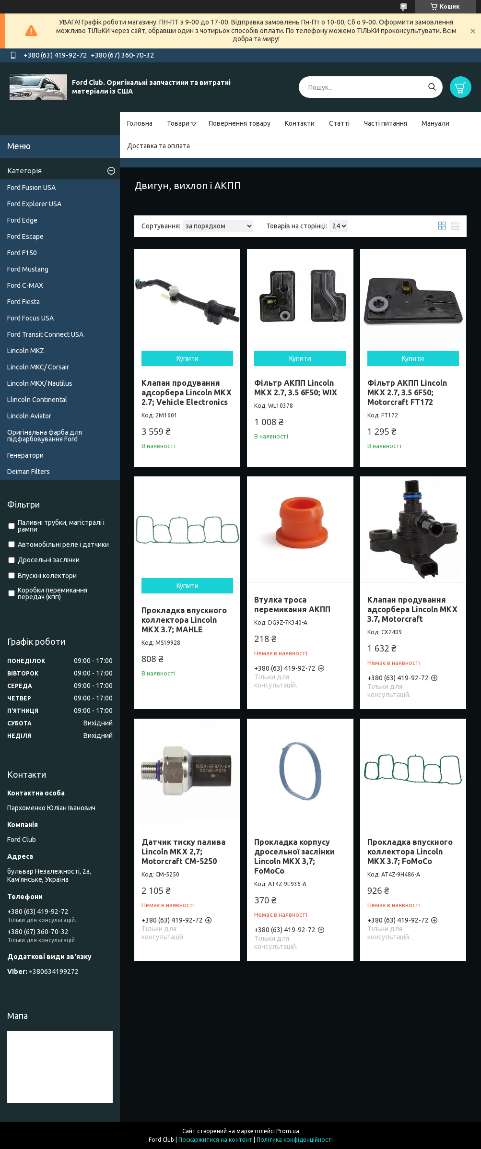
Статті (339, 123)
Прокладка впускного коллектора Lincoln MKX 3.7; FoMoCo (410, 851)
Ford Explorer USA (34, 204)
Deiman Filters (28, 471)
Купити (187, 358)
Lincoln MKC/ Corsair (38, 367)
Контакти (300, 123)
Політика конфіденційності (295, 1140)
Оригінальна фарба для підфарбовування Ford (44, 435)
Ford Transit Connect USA (45, 334)
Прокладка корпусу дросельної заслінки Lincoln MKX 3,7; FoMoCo (294, 856)
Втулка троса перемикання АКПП (292, 604)
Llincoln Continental (37, 399)
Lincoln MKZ (25, 351)
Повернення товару (239, 123)
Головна (140, 123)
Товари (178, 123)
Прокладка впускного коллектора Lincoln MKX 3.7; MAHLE (184, 620)
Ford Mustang (27, 269)
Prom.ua (287, 1131)
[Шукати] (432, 87)
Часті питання (385, 123)
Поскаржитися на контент (215, 1140)
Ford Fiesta (23, 302)
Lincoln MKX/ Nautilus (39, 383)
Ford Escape (25, 236)
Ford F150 (22, 253)
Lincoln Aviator (29, 416)
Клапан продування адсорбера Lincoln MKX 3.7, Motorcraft (412, 609)
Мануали (435, 123)
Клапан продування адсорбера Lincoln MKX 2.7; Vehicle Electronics (186, 392)
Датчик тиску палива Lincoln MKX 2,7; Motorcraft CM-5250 (183, 851)
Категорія (24, 170)
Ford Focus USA (30, 318)
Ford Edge (22, 220)
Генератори (25, 455)
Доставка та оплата (158, 146)
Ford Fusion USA (31, 187)
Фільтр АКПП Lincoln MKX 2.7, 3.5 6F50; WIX (295, 388)
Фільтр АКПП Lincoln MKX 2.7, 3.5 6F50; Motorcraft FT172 (407, 392)
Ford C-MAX (25, 285)
